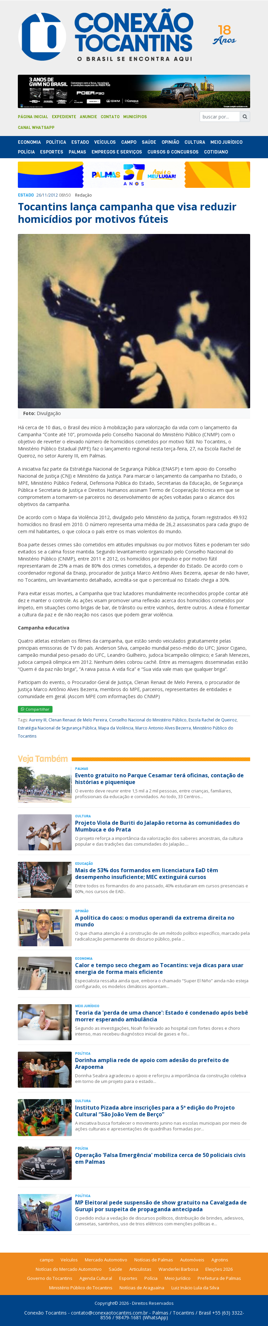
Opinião (170, 142)
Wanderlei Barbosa (178, 1269)
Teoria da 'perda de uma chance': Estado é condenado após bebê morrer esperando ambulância (161, 1016)
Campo (128, 142)
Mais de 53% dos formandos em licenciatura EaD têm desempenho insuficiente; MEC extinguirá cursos (146, 873)
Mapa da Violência (115, 728)
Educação (84, 863)
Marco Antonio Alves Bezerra (163, 728)
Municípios (135, 117)
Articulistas (140, 1269)
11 (44, 195)
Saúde (149, 142)
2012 (53, 195)
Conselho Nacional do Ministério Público (148, 720)
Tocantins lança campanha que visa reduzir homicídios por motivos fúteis (127, 213)
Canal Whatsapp (36, 127)
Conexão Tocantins (45, 1313)
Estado (80, 142)
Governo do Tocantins (49, 1278)
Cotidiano (216, 152)
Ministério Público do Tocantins (80, 1288)
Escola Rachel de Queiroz (213, 720)
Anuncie (88, 117)
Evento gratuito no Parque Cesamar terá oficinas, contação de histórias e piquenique (159, 778)
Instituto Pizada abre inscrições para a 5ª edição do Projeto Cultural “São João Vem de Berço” (155, 1111)
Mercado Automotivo (106, 1260)
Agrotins (219, 1260)
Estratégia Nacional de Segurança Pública (57, 728)
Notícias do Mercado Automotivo (69, 1269)
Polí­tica (56, 142)
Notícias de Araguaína (142, 1288)
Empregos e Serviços (117, 152)
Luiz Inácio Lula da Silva (195, 1288)
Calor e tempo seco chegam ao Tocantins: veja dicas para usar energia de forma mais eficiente (159, 968)
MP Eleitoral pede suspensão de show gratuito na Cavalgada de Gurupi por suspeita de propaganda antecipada (161, 1206)
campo (47, 1260)
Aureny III (37, 720)
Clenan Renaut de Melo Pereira (77, 720)
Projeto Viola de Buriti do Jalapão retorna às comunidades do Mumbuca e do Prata (157, 826)
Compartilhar (35, 709)
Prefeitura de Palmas (219, 1278)
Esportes (51, 152)
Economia (29, 142)
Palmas (77, 152)
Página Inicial (33, 117)
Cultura (195, 142)
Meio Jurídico (226, 142)
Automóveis (192, 1260)
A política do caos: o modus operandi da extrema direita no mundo (154, 921)
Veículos (105, 142)
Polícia (151, 1278)
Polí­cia (26, 152)
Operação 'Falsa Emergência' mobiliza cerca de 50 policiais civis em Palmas (160, 1158)
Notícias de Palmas (153, 1260)
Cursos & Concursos (173, 152)
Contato (110, 117)
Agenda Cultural (95, 1278)
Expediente (64, 117)
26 (38, 195)
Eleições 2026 (219, 1269)
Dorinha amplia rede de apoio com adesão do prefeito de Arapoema (152, 1063)
